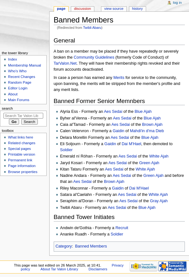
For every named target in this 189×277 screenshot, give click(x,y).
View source (113, 8)
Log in (177, 2)
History (137, 8)
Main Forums (18, 100)
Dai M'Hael (131, 144)
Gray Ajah (159, 201)
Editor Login (17, 88)
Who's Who (17, 71)
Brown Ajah (152, 124)
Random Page (19, 82)
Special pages (19, 149)
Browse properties (22, 172)
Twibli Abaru (92, 27)
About (12, 94)
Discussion (82, 8)
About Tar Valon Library (59, 269)
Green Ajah (149, 163)
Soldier (66, 150)
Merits (119, 77)
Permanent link (20, 160)
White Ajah (159, 156)
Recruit (121, 228)
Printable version (21, 154)
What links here (20, 137)
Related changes (21, 143)
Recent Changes (21, 77)
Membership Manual (24, 65)
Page (61, 8)
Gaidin (119, 131)
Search (7, 108)
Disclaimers (98, 269)
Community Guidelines (94, 57)
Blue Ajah (143, 111)
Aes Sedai (113, 111)
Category (64, 246)
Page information (22, 166)
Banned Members (91, 246)
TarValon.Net (65, 63)
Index (12, 59)
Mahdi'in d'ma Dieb (147, 131)
